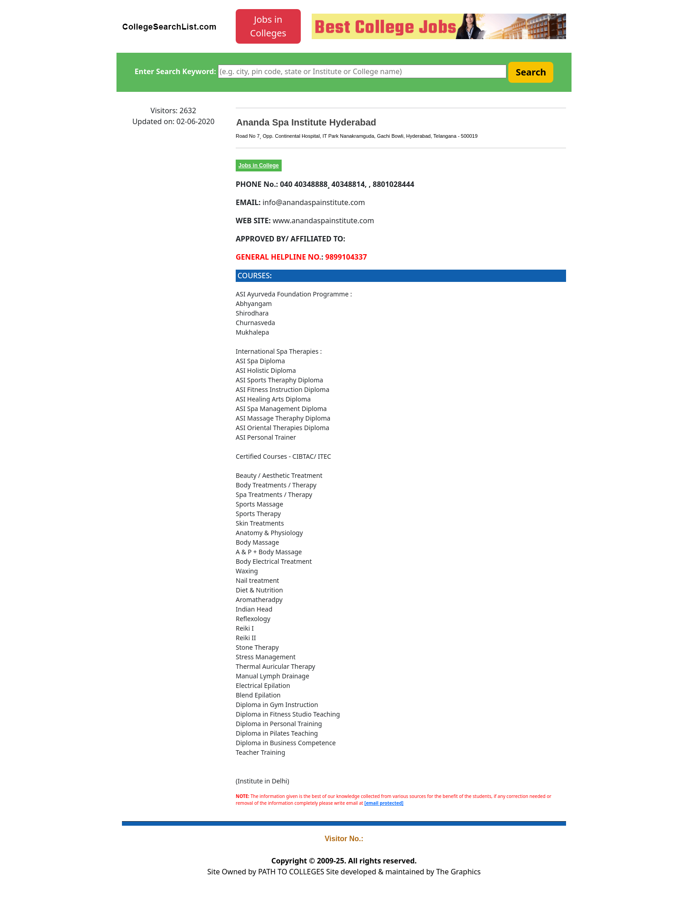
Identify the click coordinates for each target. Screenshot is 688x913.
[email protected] (384, 803)
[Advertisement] (173, 270)
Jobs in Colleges (268, 26)
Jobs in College (258, 165)
